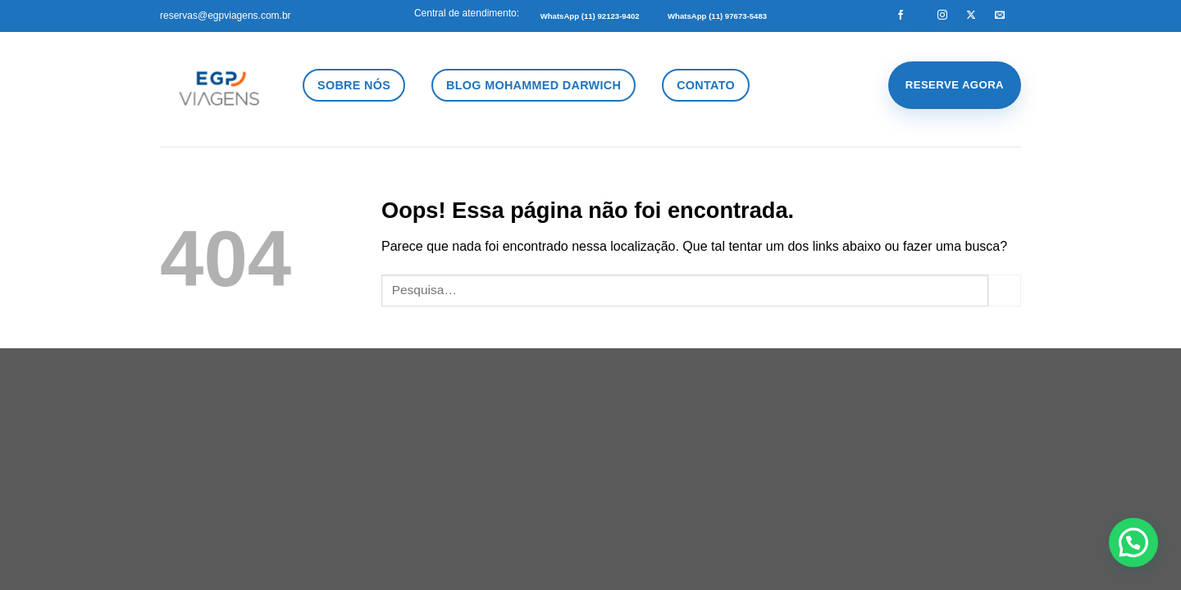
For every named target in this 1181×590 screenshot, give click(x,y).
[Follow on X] (971, 15)
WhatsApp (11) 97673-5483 (717, 15)
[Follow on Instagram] (942, 16)
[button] (1133, 542)
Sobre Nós (353, 85)
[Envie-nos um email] (1000, 16)
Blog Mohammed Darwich (533, 85)
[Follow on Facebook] (900, 16)
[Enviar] (1004, 290)
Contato (706, 85)
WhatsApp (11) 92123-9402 (590, 15)
